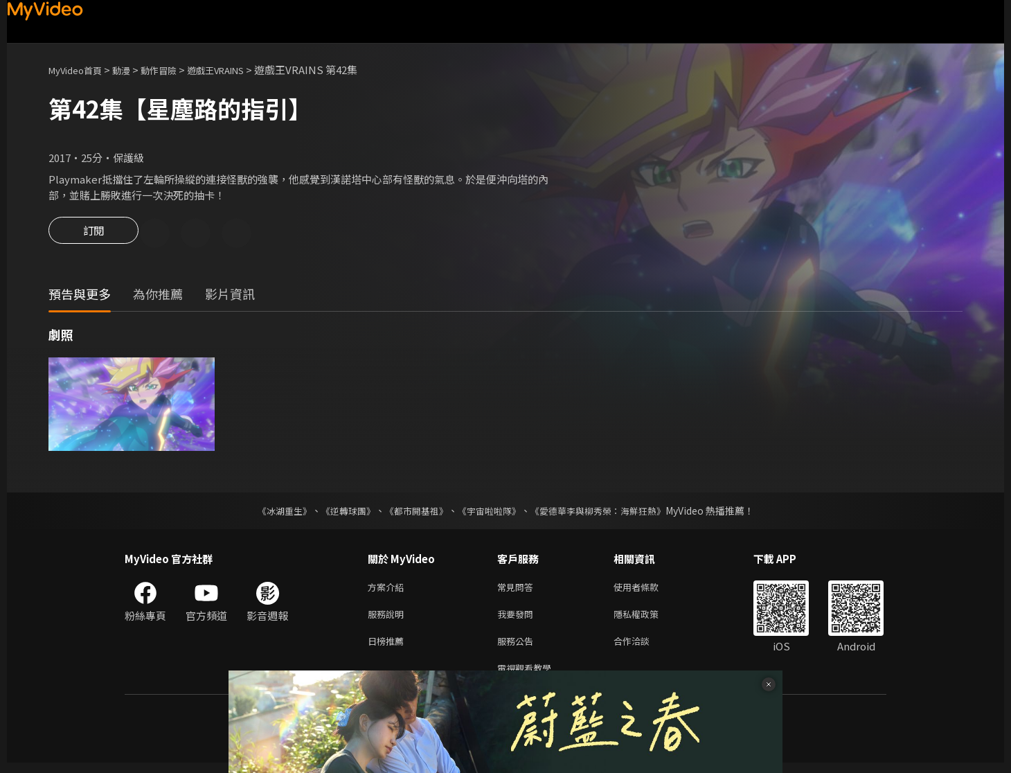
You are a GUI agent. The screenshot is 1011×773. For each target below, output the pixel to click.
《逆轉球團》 (340, 512)
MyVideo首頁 (79, 69)
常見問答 (518, 590)
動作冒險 (174, 69)
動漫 (132, 69)
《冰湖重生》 (272, 512)
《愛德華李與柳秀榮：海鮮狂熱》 (606, 512)
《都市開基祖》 (413, 512)
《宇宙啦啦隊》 (490, 512)
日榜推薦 (388, 648)
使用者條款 (648, 590)
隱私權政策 (648, 619)
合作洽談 (642, 648)
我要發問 (518, 619)
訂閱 (93, 234)
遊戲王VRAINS (239, 69)
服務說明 (388, 619)
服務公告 (518, 648)
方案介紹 (388, 590)
